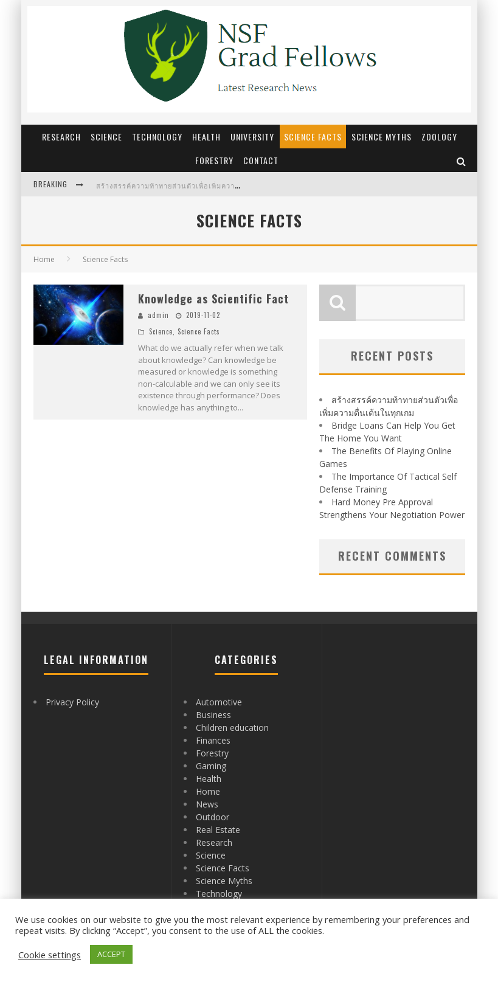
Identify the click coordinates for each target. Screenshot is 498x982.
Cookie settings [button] (49, 954)
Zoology (439, 136)
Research (61, 136)
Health (206, 136)
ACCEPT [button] (111, 954)
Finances (213, 740)
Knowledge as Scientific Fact (213, 298)
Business (213, 715)
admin (158, 315)
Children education (232, 727)
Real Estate (218, 829)
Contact (260, 160)
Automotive (219, 702)
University (252, 136)
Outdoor (212, 817)
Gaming (211, 766)
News (207, 804)
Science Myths (381, 136)
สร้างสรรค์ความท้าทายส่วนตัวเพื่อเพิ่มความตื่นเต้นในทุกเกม (195, 185)
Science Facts (313, 136)
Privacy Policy (72, 702)
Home (44, 259)
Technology (157, 136)
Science (106, 136)
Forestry (214, 160)
